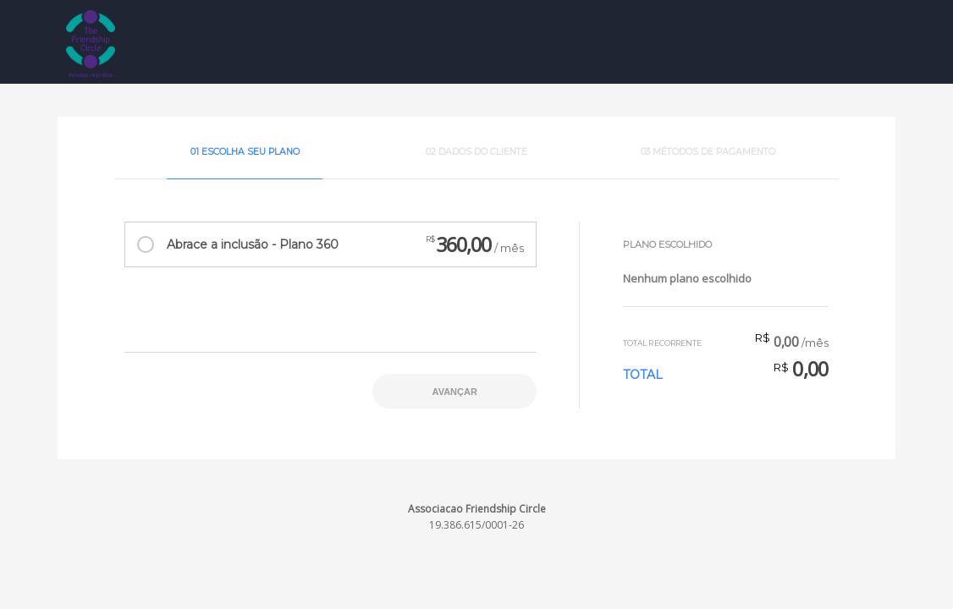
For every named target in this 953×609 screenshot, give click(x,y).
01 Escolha (245, 151)
